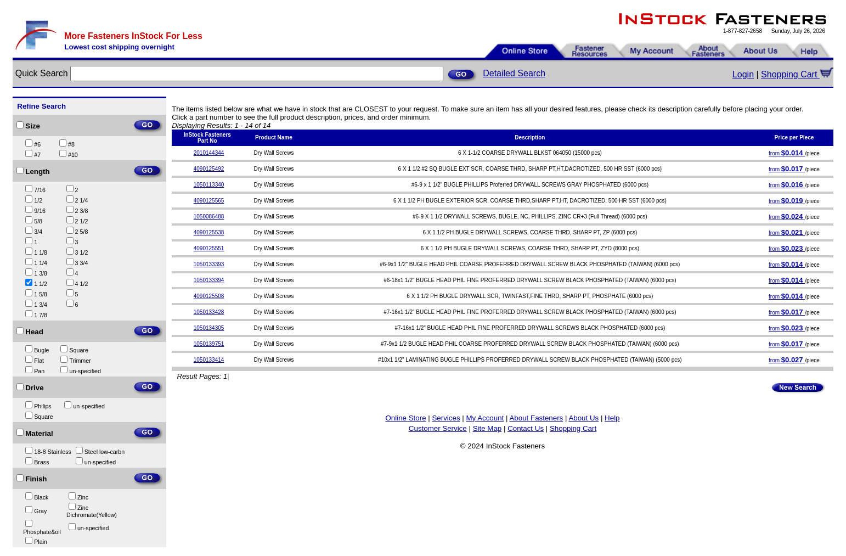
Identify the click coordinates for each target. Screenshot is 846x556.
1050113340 (209, 185)
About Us (583, 418)
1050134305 (209, 328)
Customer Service (438, 428)
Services (446, 418)
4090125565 (209, 201)
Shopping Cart (797, 74)
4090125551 (209, 248)
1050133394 (209, 280)
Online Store (405, 418)
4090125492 (209, 169)
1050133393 (209, 264)
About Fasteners (536, 418)
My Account (485, 418)
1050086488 (209, 217)
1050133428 (209, 312)
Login (743, 74)
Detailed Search (514, 73)
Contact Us (525, 428)
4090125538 (209, 232)
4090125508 (209, 296)
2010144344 (209, 153)
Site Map (487, 428)
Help (612, 418)
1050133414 (209, 360)
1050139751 (209, 344)
